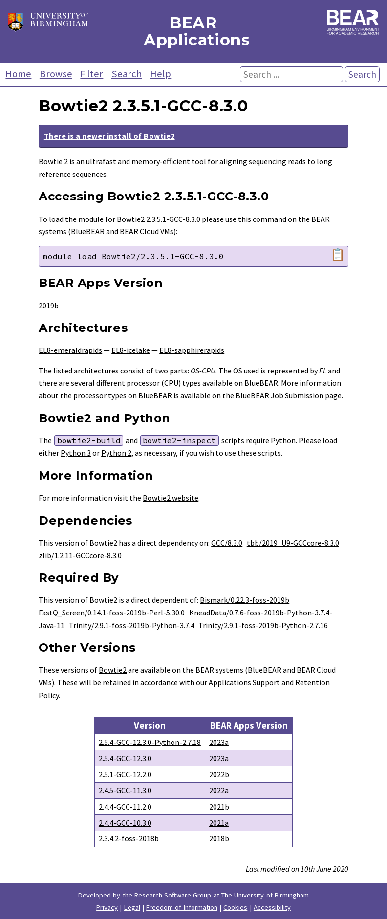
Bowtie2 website (170, 498)
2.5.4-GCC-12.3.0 (125, 758)
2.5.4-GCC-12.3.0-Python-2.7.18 (150, 742)
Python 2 (116, 453)
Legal (132, 907)
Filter (91, 73)
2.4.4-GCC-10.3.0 (125, 823)
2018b (219, 838)
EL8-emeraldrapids (70, 350)
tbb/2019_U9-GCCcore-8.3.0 (293, 542)
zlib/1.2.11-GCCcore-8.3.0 (80, 555)
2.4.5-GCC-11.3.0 (125, 790)
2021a (219, 823)
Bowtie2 (113, 670)
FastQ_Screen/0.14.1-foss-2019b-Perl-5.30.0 (112, 612)
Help (160, 73)
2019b (49, 305)
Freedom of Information (181, 907)
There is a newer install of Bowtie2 (109, 136)
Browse (56, 73)
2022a (219, 790)
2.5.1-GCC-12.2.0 (125, 774)
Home (18, 73)
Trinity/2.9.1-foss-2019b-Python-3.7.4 (131, 625)
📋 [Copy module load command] (337, 254)
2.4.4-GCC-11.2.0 (125, 806)
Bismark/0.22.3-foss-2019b (244, 600)
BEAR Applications (193, 31)
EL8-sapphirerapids (191, 350)
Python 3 (76, 453)
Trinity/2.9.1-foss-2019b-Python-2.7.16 (263, 625)
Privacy (107, 907)
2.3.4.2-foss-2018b (129, 838)
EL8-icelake (130, 350)
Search (126, 73)
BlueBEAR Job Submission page (289, 395)
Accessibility (272, 907)
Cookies (235, 907)
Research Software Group (173, 895)
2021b (219, 806)
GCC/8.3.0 (226, 542)
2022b (219, 774)
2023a (219, 742)
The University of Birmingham (265, 895)
